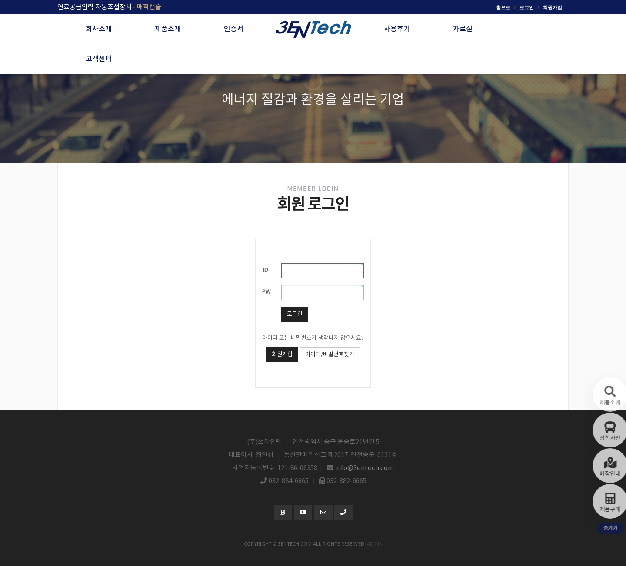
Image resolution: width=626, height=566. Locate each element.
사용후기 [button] (397, 29)
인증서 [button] (233, 29)
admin (375, 543)
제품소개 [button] (168, 29)
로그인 (526, 7)
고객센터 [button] (99, 59)
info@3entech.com (365, 468)
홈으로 (503, 7)
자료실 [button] (463, 29)
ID (265, 270)
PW (266, 292)
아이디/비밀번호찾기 (329, 354)
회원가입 (552, 7)
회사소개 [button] (99, 29)
